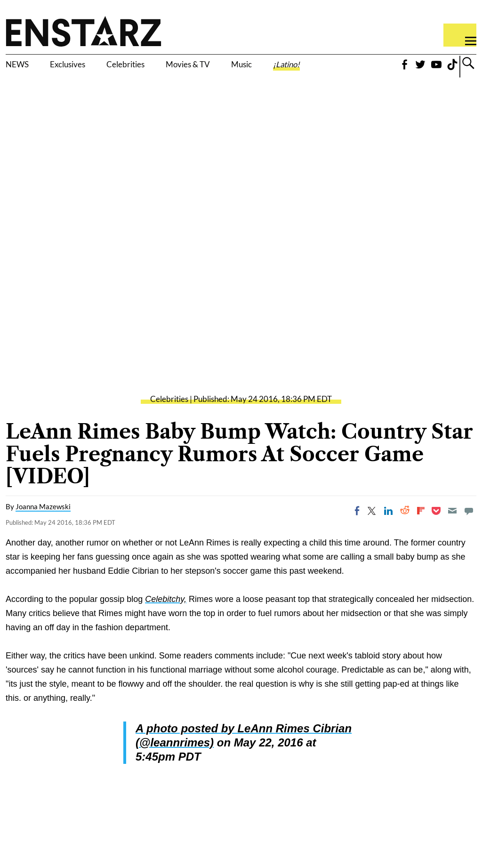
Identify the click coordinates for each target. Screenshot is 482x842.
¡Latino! (354, 66)
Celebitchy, (165, 618)
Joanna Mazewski (43, 525)
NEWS (22, 66)
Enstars (83, 31)
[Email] (452, 529)
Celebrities (164, 66)
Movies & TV (233, 71)
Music (297, 66)
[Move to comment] (468, 529)
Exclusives (87, 66)
